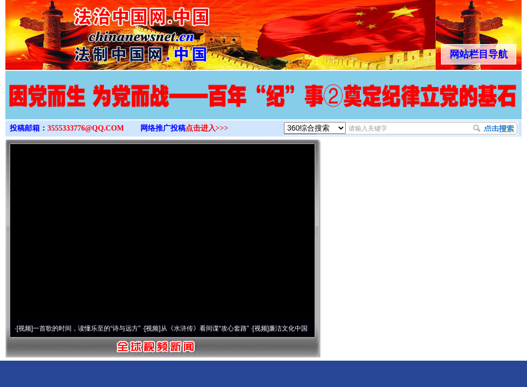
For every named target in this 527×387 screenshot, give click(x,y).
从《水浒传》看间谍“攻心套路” (205, 328)
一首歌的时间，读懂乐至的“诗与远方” (86, 328)
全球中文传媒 (94, 31)
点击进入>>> (207, 128)
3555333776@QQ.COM (85, 128)
